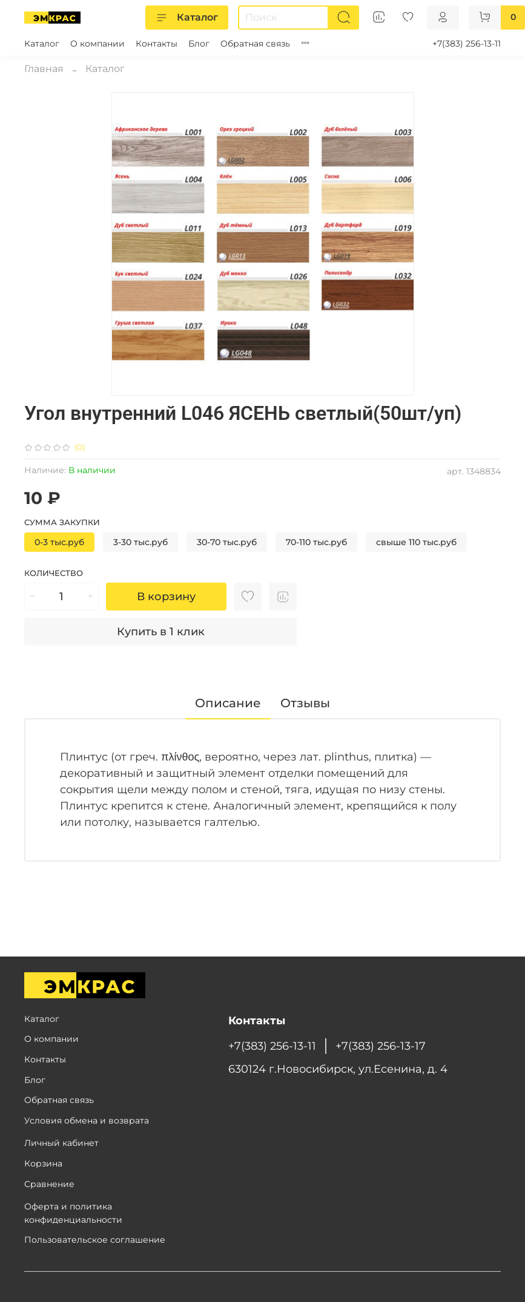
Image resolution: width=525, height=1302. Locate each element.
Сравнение (49, 1184)
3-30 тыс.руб (140, 542)
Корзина (43, 1163)
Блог (199, 43)
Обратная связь (255, 43)
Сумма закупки (62, 522)
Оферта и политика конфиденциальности (73, 1213)
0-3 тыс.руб (59, 542)
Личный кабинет (61, 1142)
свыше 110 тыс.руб (416, 542)
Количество (53, 573)
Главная (44, 68)
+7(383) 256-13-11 (466, 43)
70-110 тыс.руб (316, 542)
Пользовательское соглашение (94, 1239)
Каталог (187, 17)
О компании (97, 43)
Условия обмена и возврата (86, 1120)
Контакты (156, 43)
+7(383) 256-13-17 (380, 1045)
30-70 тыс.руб (227, 542)
